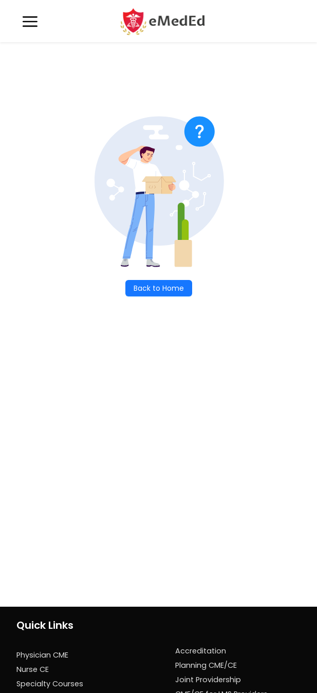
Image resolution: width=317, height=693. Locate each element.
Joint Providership (208, 680)
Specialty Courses (49, 684)
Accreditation (200, 651)
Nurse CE (32, 669)
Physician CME (42, 655)
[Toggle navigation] (30, 21)
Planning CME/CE (206, 665)
